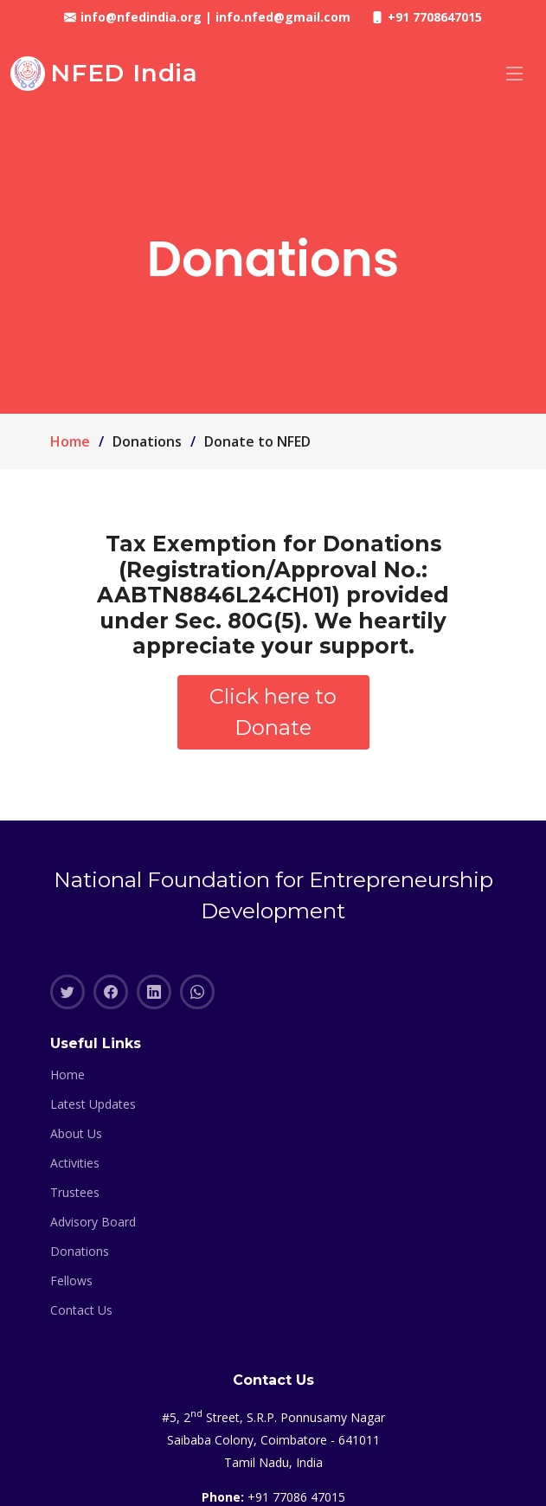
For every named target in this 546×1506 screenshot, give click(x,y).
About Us (76, 1134)
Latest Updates (93, 1104)
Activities (75, 1163)
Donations (79, 1251)
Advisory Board (93, 1222)
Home (70, 441)
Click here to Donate (273, 712)
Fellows (71, 1281)
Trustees (75, 1193)
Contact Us (81, 1310)
